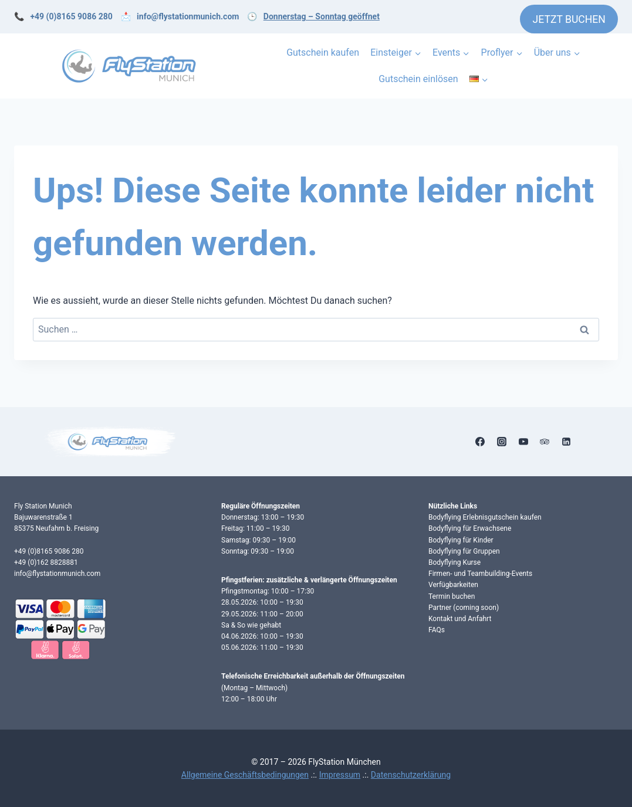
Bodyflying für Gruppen (464, 551)
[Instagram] (501, 441)
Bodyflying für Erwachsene (469, 528)
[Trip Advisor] (544, 441)
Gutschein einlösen (418, 78)
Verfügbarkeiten (453, 585)
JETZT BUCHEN (569, 19)
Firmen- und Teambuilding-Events (480, 573)
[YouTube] (523, 441)
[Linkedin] (566, 441)
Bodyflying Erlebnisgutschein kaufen (485, 517)
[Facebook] (480, 441)
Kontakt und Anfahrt (459, 619)
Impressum (339, 774)
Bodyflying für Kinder (461, 540)
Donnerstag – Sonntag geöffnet (321, 16)
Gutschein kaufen (322, 52)
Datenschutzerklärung (411, 774)
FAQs (436, 630)
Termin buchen (451, 596)
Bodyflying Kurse (454, 562)
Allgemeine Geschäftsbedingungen (245, 774)
